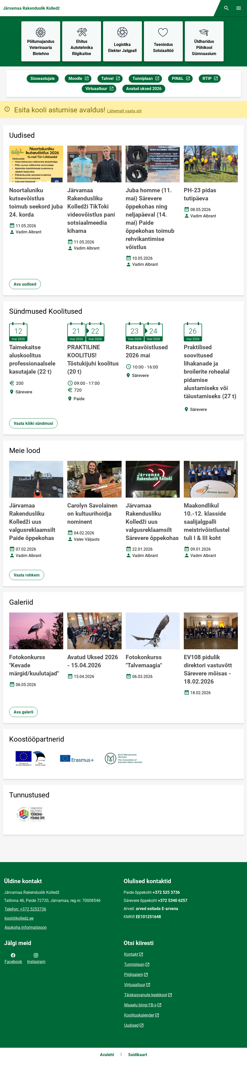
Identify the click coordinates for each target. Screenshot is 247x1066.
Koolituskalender (139, 1015)
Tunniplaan (147, 79)
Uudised (131, 1025)
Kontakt (131, 954)
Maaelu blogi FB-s (140, 1005)
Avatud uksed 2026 (143, 88)
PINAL (182, 79)
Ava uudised (25, 284)
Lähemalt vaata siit (124, 111)
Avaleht (107, 1054)
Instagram (36, 958)
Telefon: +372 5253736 (25, 909)
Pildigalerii (133, 974)
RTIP (211, 79)
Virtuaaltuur (100, 89)
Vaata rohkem (27, 575)
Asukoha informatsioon (26, 927)
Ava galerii (23, 712)
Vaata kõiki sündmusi (33, 423)
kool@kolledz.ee (19, 918)
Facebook (13, 958)
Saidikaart (137, 1054)
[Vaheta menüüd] (239, 8)
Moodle (79, 79)
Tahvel (112, 79)
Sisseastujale (42, 78)
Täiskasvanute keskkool (145, 994)
